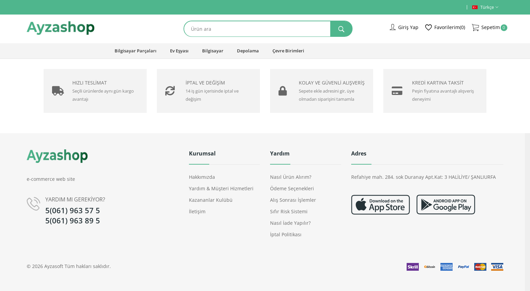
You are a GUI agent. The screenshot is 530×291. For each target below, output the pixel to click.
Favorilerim (445, 27)
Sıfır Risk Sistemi (289, 211)
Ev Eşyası (179, 51)
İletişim (197, 211)
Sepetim (486, 27)
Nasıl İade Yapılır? (290, 223)
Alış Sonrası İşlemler (293, 200)
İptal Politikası (286, 234)
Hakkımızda (202, 177)
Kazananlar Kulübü (211, 200)
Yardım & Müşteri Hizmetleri (221, 188)
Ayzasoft (53, 266)
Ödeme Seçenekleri (292, 188)
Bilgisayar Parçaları (135, 51)
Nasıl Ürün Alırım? (290, 177)
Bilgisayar (212, 51)
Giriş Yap (404, 27)
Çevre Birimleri (288, 51)
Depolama (248, 51)
